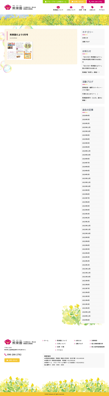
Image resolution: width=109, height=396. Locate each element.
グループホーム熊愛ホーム (55, 1)
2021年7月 (86, 288)
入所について (61, 344)
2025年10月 (86, 131)
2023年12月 (86, 178)
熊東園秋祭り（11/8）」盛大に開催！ (92, 99)
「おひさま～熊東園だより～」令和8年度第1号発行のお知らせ (92, 59)
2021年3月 (86, 304)
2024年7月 (86, 163)
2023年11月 (86, 182)
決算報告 (94, 340)
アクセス (60, 350)
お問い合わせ (78, 1)
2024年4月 (86, 171)
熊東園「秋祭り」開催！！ (91, 72)
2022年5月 (86, 249)
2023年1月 (86, 222)
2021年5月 (86, 296)
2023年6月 (86, 202)
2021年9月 (86, 281)
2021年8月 (86, 284)
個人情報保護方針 (97, 344)
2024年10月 (86, 155)
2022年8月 (86, 241)
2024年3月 (86, 174)
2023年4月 (86, 210)
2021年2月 (86, 308)
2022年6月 (86, 245)
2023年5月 (86, 206)
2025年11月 (86, 127)
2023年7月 (86, 198)
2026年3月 (86, 119)
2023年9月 (86, 190)
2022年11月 (86, 229)
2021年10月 (86, 277)
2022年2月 (86, 261)
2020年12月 (86, 312)
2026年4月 (86, 115)
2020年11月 (86, 316)
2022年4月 (86, 253)
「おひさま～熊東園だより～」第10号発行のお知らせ (92, 67)
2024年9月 (86, 159)
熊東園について (58, 8)
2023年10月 (86, 186)
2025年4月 (86, 147)
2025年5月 (86, 143)
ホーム (46, 340)
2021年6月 (86, 292)
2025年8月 (86, 139)
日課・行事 (60, 347)
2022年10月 (86, 233)
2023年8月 (86, 194)
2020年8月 (86, 320)
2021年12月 (86, 269)
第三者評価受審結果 (98, 347)
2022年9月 (86, 237)
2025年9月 (86, 135)
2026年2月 (86, 123)
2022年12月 (86, 226)
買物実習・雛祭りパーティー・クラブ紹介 (92, 88)
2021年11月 (86, 273)
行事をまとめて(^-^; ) (90, 94)
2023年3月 (86, 214)
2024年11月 (86, 151)
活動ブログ (86, 42)
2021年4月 (86, 300)
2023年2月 (86, 218)
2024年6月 (86, 167)
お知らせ (85, 38)
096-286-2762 (95, 1)
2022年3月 (86, 257)
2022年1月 (86, 265)
